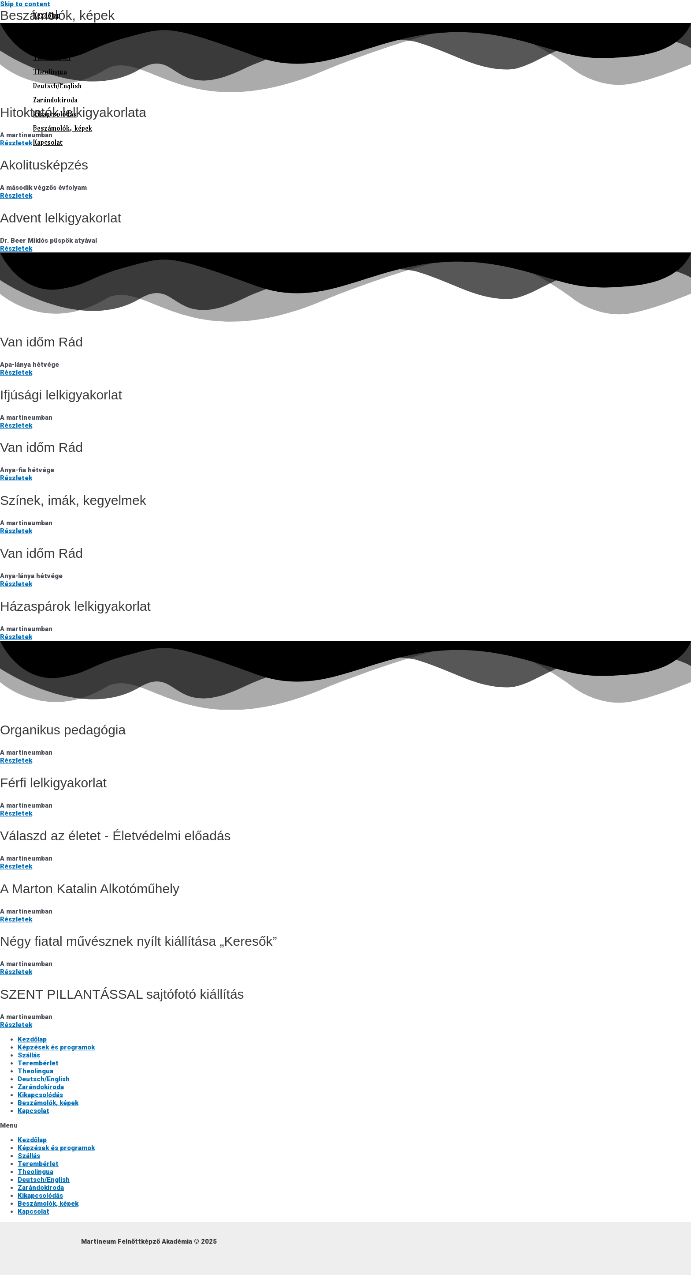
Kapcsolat (48, 142)
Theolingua (50, 71)
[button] (345, 1125)
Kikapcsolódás (55, 113)
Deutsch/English (57, 85)
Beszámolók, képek (62, 128)
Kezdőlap (46, 15)
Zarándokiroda (55, 99)
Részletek (16, 195)
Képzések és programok (70, 29)
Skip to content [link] (25, 4)
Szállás (43, 43)
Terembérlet (52, 57)
